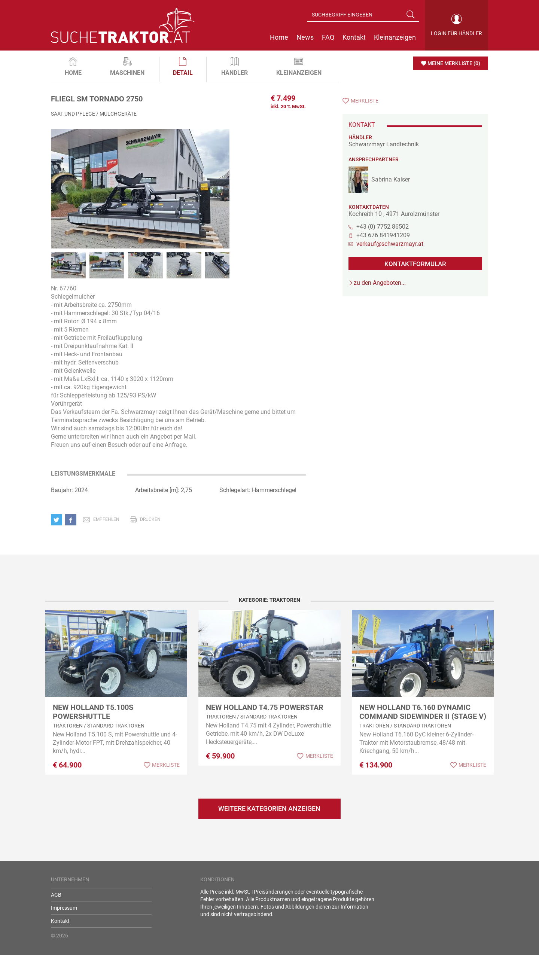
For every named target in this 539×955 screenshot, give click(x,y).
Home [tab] (73, 66)
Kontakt (60, 921)
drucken (150, 519)
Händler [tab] (234, 66)
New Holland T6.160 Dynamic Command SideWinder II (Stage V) (422, 712)
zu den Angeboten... (380, 282)
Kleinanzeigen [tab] (299, 66)
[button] (58, 519)
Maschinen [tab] (127, 66)
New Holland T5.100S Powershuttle (93, 712)
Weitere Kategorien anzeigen (269, 808)
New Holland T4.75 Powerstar (264, 707)
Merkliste (364, 101)
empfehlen (106, 519)
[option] (140, 196)
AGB (56, 895)
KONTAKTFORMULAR (415, 264)
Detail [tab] (183, 66)
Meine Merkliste (453, 63)
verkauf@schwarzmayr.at (389, 243)
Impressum (64, 908)
